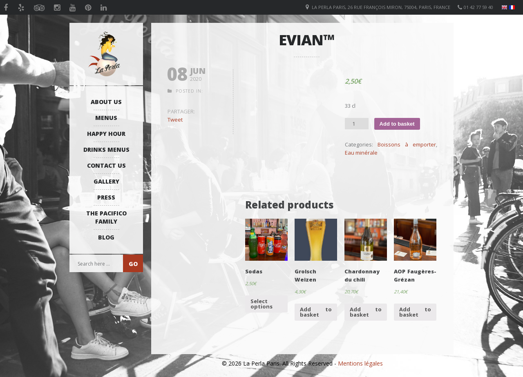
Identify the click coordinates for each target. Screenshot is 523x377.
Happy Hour (106, 133)
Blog (106, 237)
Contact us (106, 165)
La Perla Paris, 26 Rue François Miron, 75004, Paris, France (381, 7)
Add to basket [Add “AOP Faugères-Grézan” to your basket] (415, 312)
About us (106, 102)
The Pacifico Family (106, 217)
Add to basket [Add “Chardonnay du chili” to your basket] (366, 312)
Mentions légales (360, 363)
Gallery (106, 181)
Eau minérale (361, 152)
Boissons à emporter (407, 144)
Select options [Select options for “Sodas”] (261, 303)
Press (106, 197)
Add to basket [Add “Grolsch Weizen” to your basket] (316, 312)
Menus (106, 118)
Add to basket (397, 124)
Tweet (175, 119)
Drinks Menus (106, 149)
